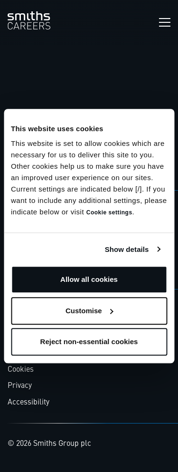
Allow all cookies (89, 279)
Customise (89, 311)
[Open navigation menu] (164, 22)
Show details (127, 249)
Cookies (21, 370)
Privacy (20, 386)
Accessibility (28, 402)
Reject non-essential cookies (89, 341)
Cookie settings (109, 212)
